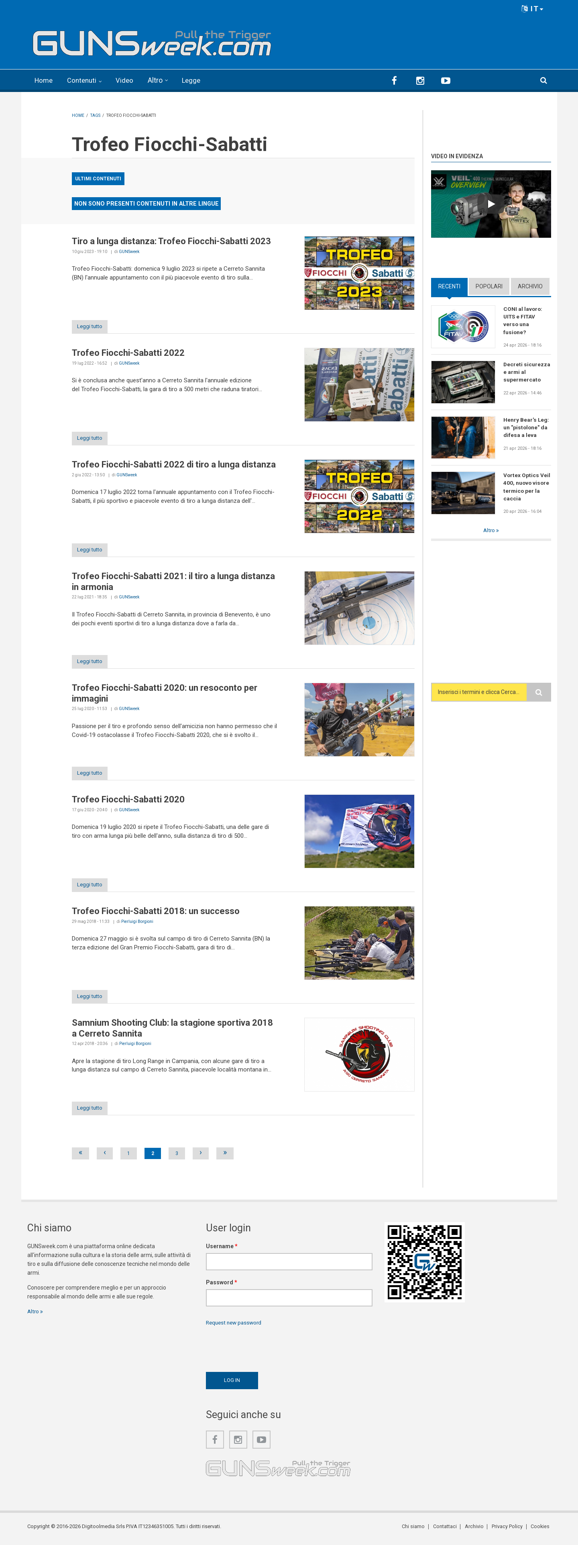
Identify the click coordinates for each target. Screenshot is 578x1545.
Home (44, 80)
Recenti (449, 285)
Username (222, 1250)
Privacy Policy (509, 1530)
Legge (196, 80)
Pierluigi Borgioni (137, 924)
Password (221, 1286)
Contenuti (84, 80)
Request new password (235, 1326)
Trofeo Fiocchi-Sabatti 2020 (128, 802)
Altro (159, 80)
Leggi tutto (93, 326)
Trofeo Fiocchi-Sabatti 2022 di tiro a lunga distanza (174, 465)
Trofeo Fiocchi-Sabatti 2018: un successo (156, 914)
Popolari (489, 285)
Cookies (541, 1530)
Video (128, 80)
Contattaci (448, 1530)
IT (532, 8)
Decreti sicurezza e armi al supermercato (527, 371)
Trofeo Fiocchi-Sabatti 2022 (128, 353)
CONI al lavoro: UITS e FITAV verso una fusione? (523, 320)
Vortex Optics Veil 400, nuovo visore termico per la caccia (527, 486)
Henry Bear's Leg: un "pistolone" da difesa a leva (526, 427)
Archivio (530, 285)
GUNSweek (129, 251)
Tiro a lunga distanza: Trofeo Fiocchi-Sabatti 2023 (171, 241)
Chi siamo (418, 1530)
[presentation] (267, 1351)
